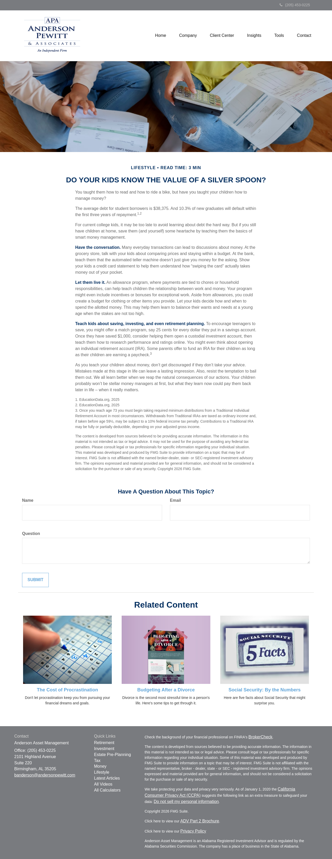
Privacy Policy (193, 831)
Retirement (104, 742)
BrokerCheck (260, 737)
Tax (97, 760)
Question (31, 533)
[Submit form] (35, 580)
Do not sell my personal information (186, 801)
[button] (188, 35)
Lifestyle (101, 772)
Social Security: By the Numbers (265, 689)
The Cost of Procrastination (67, 689)
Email (175, 500)
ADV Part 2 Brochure (199, 821)
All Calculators (107, 790)
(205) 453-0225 (295, 5)
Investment (104, 748)
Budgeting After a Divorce (166, 689)
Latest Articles (107, 778)
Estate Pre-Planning (112, 754)
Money (100, 766)
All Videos (103, 784)
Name (27, 500)
